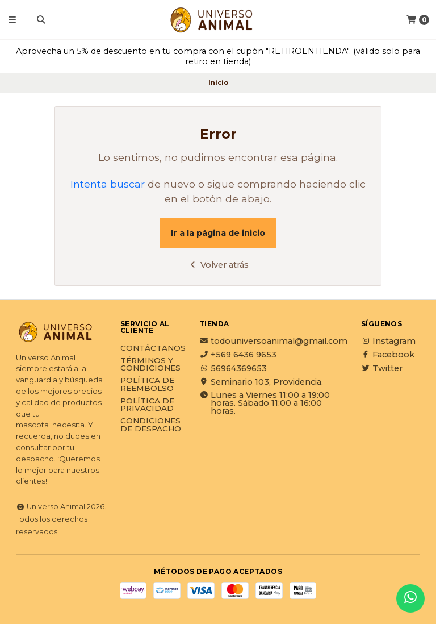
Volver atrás (218, 265)
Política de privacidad (147, 405)
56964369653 (233, 368)
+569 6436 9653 (237, 355)
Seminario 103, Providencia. (261, 382)
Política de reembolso (147, 384)
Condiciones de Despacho (150, 424)
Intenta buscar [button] (107, 184)
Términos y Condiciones (150, 364)
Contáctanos (153, 348)
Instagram (388, 341)
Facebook (387, 355)
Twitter (382, 368)
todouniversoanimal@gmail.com (273, 341)
